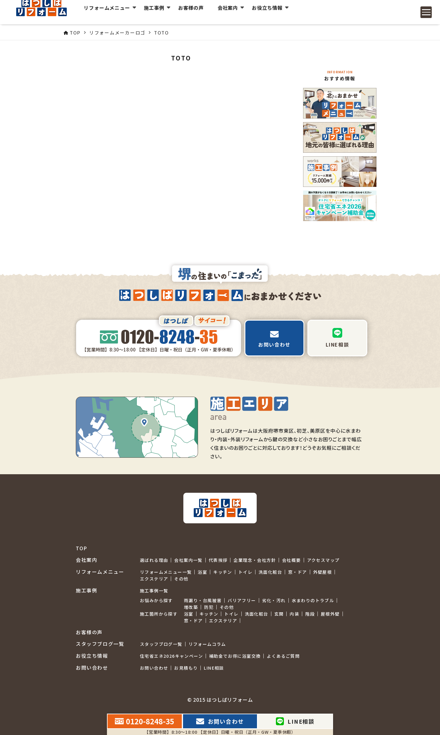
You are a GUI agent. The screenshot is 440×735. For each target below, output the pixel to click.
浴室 (202, 572)
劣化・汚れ (274, 600)
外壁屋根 (322, 572)
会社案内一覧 (188, 560)
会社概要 (291, 560)
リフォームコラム (207, 644)
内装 (294, 614)
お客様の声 (187, 12)
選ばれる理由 (154, 560)
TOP (81, 548)
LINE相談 (214, 668)
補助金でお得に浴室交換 (235, 656)
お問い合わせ (154, 668)
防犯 (209, 607)
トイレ (245, 572)
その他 (181, 579)
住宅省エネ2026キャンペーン (171, 656)
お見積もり (186, 668)
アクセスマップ (323, 560)
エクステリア (154, 579)
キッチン (222, 572)
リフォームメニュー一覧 (166, 572)
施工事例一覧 (154, 591)
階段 (310, 614)
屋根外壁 (330, 614)
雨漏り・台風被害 (203, 600)
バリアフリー (242, 600)
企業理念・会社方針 (254, 560)
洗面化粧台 (270, 572)
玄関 (279, 614)
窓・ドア (297, 572)
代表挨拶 (218, 560)
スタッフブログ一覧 (161, 644)
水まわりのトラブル (313, 600)
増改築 (191, 607)
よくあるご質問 (283, 656)
